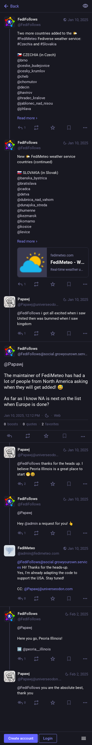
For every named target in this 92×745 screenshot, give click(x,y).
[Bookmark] (69, 128)
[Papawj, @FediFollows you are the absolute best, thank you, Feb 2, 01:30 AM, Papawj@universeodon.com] (46, 689)
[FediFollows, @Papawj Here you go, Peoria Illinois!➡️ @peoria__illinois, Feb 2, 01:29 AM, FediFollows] (46, 637)
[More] (85, 128)
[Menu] (83, 738)
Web (57, 415)
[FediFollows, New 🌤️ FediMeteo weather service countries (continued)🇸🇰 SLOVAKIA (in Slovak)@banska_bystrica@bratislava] (46, 214)
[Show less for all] (85, 6)
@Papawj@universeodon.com (48, 589)
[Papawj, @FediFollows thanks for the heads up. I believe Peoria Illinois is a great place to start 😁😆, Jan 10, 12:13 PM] (46, 467)
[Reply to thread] (22, 284)
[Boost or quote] (36, 128)
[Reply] (22, 128)
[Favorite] (53, 128)
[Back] (39, 6)
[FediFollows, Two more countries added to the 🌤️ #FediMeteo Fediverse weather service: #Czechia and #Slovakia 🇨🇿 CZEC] (46, 74)
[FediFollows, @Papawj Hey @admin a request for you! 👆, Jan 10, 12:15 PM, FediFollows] (46, 516)
